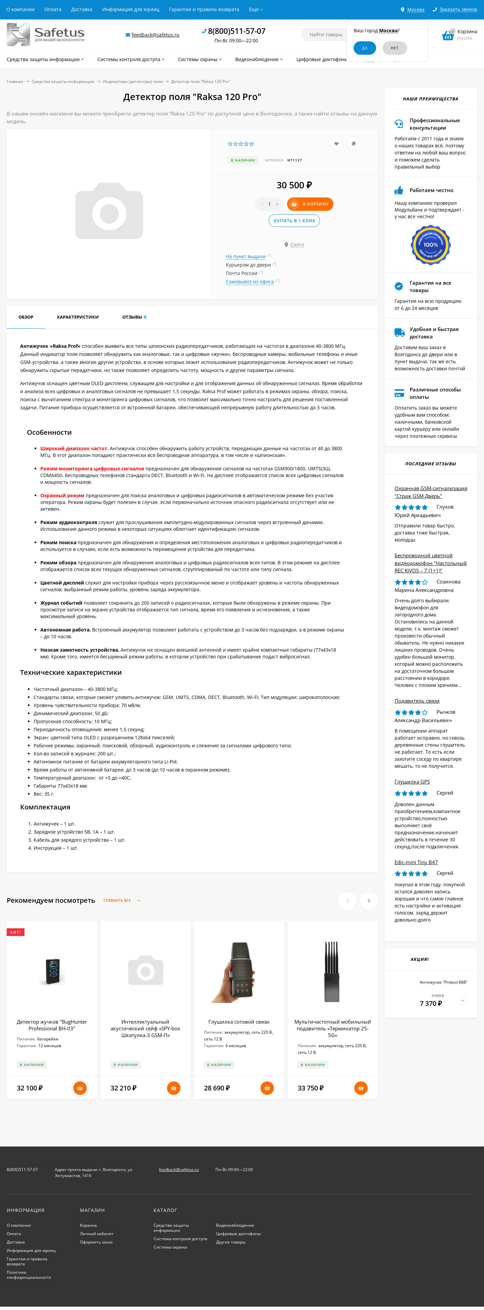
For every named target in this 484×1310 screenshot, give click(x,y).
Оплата (53, 9)
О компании (20, 9)
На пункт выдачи (246, 256)
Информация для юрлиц (130, 9)
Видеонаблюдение (235, 1225)
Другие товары (230, 1242)
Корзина (88, 1225)
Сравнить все (123, 900)
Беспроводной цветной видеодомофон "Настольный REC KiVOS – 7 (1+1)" (431, 563)
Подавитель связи (417, 700)
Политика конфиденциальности (29, 1274)
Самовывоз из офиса (250, 281)
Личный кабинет (97, 1233)
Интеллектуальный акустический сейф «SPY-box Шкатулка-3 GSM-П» (145, 1028)
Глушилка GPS (412, 781)
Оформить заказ (96, 1242)
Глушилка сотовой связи (239, 1021)
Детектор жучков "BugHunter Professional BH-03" (52, 1025)
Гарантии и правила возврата (204, 9)
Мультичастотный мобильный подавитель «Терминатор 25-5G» (332, 1028)
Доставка (81, 9)
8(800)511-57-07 (237, 31)
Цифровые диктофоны (238, 1233)
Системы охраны (170, 1247)
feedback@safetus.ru (155, 35)
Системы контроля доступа (180, 1239)
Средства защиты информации (63, 81)
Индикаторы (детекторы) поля (133, 81)
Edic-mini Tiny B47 (416, 862)
